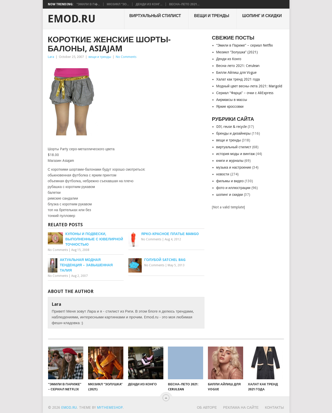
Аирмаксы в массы (231, 100)
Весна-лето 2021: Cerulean (238, 66)
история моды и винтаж (235, 154)
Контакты (274, 407)
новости (222, 174)
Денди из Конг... (149, 4)
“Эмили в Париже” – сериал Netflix (244, 45)
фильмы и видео (230, 181)
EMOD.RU (72, 19)
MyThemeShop (110, 407)
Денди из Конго (228, 59)
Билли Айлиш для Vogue (236, 72)
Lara (51, 57)
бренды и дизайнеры (233, 133)
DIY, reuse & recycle (231, 127)
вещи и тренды (211, 15)
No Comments (126, 57)
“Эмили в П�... (88, 4)
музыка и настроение (233, 167)
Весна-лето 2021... (184, 4)
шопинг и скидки (262, 15)
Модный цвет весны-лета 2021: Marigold (249, 86)
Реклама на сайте (241, 407)
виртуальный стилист (155, 15)
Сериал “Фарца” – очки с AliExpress (244, 93)
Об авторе (207, 407)
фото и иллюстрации (233, 188)
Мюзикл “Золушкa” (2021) (237, 52)
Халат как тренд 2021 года (238, 79)
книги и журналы (229, 161)
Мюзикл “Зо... (118, 4)
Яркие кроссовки (230, 106)
